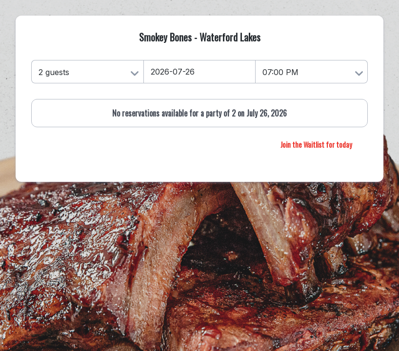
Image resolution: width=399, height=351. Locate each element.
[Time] (312, 71)
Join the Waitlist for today (316, 144)
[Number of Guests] (87, 71)
